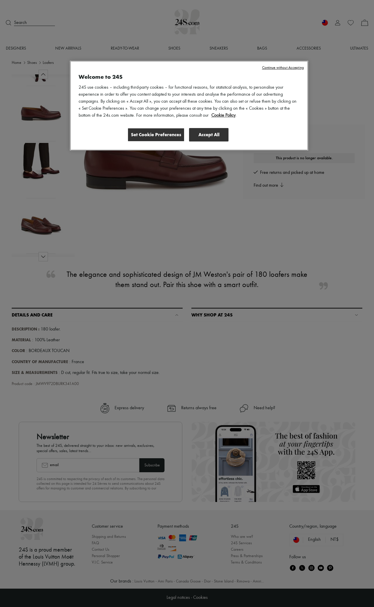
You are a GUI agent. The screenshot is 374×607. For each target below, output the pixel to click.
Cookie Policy (223, 115)
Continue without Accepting (283, 68)
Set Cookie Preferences (156, 134)
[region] (189, 106)
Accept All (208, 134)
